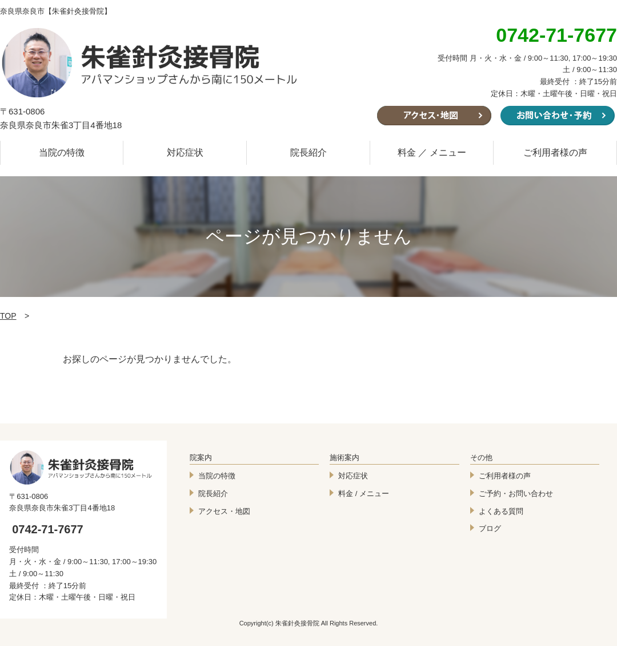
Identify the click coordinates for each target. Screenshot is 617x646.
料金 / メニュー (363, 493)
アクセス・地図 (224, 511)
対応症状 (185, 152)
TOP (8, 315)
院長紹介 (308, 152)
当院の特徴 (62, 152)
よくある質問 (501, 511)
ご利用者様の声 (555, 152)
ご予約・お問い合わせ (516, 493)
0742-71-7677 (47, 529)
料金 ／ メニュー (432, 152)
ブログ (490, 528)
